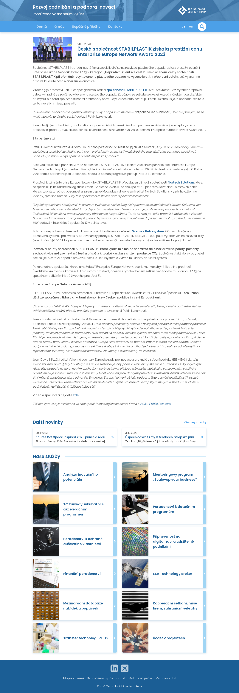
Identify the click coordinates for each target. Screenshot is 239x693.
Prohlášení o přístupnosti (106, 678)
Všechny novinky (195, 422)
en (191, 26)
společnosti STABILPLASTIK (127, 90)
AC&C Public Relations (155, 404)
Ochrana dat (166, 678)
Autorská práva (141, 678)
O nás (59, 26)
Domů (41, 26)
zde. (76, 395)
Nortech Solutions (181, 182)
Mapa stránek (73, 678)
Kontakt (115, 26)
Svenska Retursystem (148, 231)
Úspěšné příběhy (86, 26)
